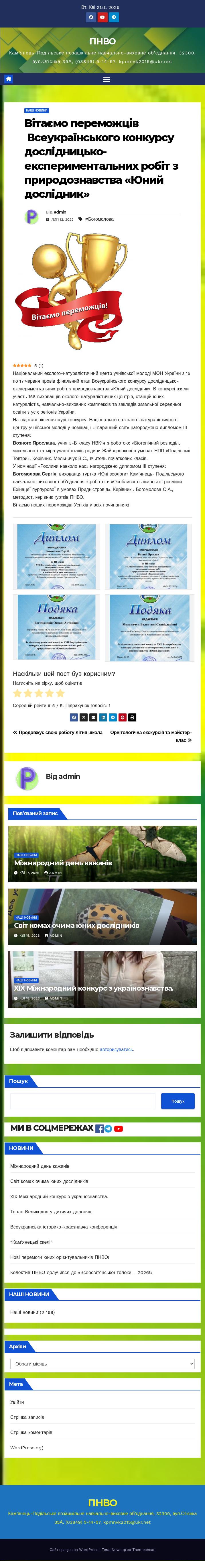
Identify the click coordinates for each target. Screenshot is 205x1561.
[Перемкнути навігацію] (106, 79)
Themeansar (143, 1550)
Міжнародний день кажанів (63, 863)
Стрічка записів (27, 1417)
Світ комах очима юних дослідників (76, 926)
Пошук (18, 1081)
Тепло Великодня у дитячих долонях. (51, 1211)
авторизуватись (116, 1050)
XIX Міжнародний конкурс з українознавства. (94, 988)
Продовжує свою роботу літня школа (57, 732)
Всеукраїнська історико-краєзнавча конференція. (64, 1227)
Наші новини (36, 110)
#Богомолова (99, 219)
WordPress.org (26, 1447)
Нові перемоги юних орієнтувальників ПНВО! (59, 1257)
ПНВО (102, 41)
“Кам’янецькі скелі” (31, 1242)
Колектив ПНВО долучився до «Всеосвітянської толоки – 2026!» (81, 1272)
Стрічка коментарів (31, 1432)
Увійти (17, 1402)
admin (60, 212)
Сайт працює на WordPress (75, 1550)
